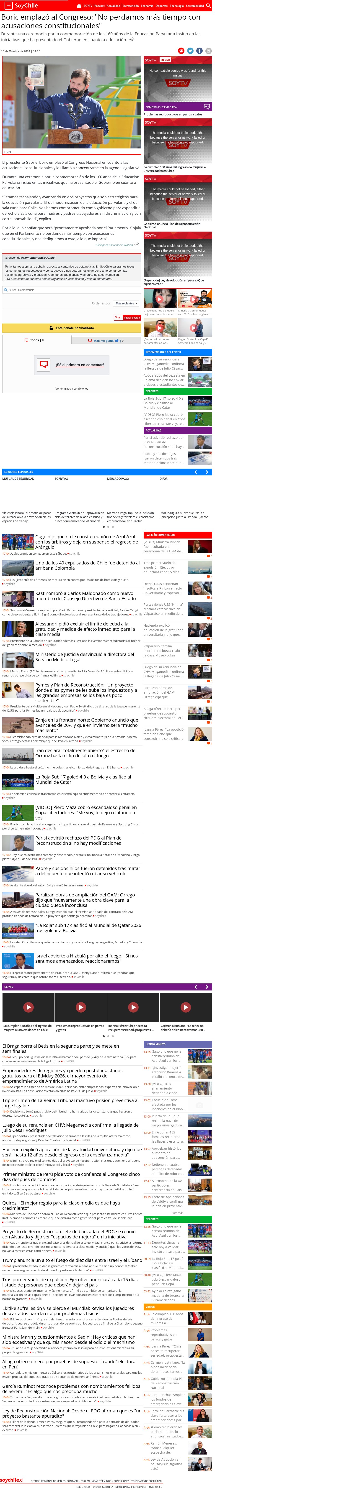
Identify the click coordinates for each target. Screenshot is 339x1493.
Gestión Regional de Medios (49, 1481)
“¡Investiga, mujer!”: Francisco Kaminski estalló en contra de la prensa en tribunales (167, 1076)
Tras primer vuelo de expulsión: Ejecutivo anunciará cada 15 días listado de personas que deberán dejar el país (162, 572)
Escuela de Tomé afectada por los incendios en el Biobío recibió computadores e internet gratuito (169, 1109)
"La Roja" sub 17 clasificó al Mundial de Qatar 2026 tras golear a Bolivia (88, 928)
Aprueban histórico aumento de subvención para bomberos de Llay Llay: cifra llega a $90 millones (168, 1159)
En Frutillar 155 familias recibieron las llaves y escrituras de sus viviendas (168, 1139)
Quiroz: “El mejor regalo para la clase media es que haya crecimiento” (61, 1205)
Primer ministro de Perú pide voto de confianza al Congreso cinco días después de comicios (71, 1176)
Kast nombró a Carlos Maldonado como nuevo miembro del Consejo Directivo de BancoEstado (85, 596)
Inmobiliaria (123, 1486)
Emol (80, 1486)
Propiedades (139, 1486)
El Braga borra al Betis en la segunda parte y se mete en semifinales (60, 1048)
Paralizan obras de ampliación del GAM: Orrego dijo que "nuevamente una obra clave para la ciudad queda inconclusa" (85, 900)
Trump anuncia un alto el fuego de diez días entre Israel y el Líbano (72, 1260)
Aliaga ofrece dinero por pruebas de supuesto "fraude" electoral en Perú (164, 713)
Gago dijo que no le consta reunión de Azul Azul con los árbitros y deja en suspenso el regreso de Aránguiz (86, 541)
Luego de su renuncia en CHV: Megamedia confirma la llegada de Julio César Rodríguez (164, 366)
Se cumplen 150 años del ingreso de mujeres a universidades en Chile (167, 1323)
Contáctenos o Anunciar (83, 1481)
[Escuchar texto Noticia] (136, 244)
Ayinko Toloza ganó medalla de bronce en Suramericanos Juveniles (168, 1298)
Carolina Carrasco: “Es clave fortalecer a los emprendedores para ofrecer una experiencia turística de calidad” (167, 1422)
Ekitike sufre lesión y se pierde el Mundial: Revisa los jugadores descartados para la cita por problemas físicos (68, 1311)
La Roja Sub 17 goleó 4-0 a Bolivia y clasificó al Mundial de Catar (164, 403)
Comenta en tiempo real (161, 107)
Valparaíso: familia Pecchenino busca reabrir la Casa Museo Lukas (163, 650)
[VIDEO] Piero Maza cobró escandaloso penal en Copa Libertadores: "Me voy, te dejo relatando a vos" (165, 421)
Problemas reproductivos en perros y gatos (164, 1334)
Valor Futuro (93, 1486)
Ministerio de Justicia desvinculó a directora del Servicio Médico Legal (84, 657)
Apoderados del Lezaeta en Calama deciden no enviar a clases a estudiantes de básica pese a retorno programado (164, 384)
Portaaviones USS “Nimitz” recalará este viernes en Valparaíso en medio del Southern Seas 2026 (163, 611)
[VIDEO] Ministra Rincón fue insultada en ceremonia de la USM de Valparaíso (162, 549)
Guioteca (108, 1486)
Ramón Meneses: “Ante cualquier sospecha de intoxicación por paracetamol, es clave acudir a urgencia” (167, 1454)
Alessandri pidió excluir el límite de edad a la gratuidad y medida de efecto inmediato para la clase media (85, 629)
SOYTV (8, 987)
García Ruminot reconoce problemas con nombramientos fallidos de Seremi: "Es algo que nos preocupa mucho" (71, 1388)
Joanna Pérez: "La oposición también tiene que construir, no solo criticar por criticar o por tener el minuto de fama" (165, 738)
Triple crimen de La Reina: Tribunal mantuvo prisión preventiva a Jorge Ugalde (69, 1103)
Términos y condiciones (115, 1481)
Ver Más (177, 1213)
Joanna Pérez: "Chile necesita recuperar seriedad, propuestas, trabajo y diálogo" (167, 1353)
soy (74, 553)
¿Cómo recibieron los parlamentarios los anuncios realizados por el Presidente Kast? (167, 1436)
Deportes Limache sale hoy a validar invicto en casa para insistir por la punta (167, 1249)
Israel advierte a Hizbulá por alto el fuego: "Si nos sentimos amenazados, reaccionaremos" (86, 958)
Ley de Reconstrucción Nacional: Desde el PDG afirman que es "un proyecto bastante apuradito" (72, 1413)
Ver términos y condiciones (71, 388)
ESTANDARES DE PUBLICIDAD (147, 1481)
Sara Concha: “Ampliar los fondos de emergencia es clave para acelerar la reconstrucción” (168, 1404)
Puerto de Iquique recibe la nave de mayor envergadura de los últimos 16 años (167, 1125)
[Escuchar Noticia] (131, 39)
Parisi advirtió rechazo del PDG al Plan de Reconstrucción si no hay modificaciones (163, 444)
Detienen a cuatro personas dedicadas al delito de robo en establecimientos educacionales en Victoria (167, 1175)
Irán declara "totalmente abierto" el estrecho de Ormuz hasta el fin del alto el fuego (85, 753)
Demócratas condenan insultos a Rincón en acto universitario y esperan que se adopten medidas (163, 591)
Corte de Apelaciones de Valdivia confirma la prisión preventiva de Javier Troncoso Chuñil (168, 1206)
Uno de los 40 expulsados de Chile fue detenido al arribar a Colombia (87, 565)
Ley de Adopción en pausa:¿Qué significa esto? (166, 1464)
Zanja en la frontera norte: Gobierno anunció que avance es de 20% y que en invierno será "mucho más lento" (86, 725)
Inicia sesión (75, 279)
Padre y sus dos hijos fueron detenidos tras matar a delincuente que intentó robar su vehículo (163, 461)
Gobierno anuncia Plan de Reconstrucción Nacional (168, 1383)
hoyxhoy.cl (155, 1486)
